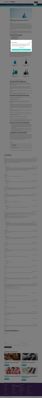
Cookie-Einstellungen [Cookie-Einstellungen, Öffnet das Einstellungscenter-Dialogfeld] (21, 47)
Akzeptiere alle (21, 49)
